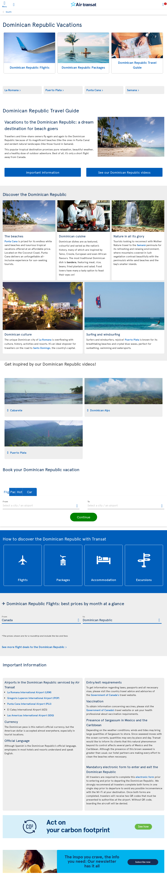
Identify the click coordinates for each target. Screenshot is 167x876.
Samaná (141, 245)
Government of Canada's (105, 695)
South (9, 11)
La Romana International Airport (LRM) (29, 692)
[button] (13, 492)
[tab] (44, 397)
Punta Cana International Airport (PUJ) (29, 703)
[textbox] (41, 505)
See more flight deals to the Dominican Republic (33, 647)
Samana (132, 90)
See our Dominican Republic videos (124, 172)
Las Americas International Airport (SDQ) (30, 715)
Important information (42, 172)
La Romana (12, 90)
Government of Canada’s (100, 710)
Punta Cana (93, 90)
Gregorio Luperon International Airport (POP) (33, 698)
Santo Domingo (41, 348)
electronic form (145, 777)
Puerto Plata (53, 90)
